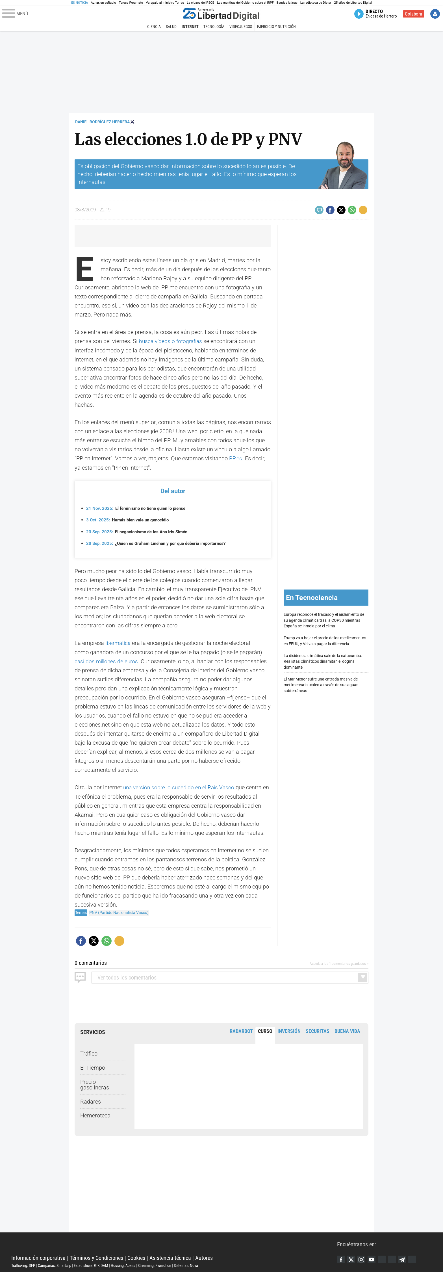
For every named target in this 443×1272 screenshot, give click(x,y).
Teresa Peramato (131, 3)
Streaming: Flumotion (154, 1264)
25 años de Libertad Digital (353, 3)
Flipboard (395, 1258)
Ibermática (118, 642)
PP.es (235, 458)
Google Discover (384, 1258)
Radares (90, 1100)
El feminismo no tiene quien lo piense (139, 507)
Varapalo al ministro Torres (165, 3)
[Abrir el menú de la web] (91, 14)
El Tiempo (92, 1066)
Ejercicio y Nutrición (276, 26)
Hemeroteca (95, 1114)
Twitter (352, 1258)
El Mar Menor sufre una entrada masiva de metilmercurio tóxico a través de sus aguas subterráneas (321, 684)
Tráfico (88, 1052)
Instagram (363, 1258)
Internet (190, 26)
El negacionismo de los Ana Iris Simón (140, 531)
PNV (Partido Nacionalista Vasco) (119, 911)
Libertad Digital (174, 1242)
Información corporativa (38, 1256)
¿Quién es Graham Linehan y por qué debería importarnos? (161, 543)
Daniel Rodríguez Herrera (102, 122)
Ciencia (154, 26)
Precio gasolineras (94, 1083)
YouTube (373, 1258)
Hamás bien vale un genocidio (130, 519)
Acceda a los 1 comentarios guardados (335, 963)
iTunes (416, 1258)
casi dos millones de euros (107, 660)
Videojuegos (240, 26)
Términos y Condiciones (96, 1256)
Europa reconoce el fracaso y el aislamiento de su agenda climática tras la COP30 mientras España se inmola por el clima (324, 620)
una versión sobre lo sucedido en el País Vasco (180, 786)
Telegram (405, 1258)
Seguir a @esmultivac (132, 122)
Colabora (413, 14)
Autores (204, 1256)
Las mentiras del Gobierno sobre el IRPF (245, 3)
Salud (171, 26)
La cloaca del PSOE (200, 3)
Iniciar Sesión (435, 14)
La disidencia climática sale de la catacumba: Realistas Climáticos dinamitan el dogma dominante (323, 661)
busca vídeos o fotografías (171, 341)
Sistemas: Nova (186, 1264)
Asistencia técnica (170, 1256)
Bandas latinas (287, 3)
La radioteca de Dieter (315, 3)
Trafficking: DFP (23, 1264)
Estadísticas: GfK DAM (91, 1264)
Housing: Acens (123, 1264)
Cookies (136, 1256)
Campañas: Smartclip (54, 1264)
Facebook (341, 1258)
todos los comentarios (127, 976)
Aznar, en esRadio (103, 3)
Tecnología (213, 26)
